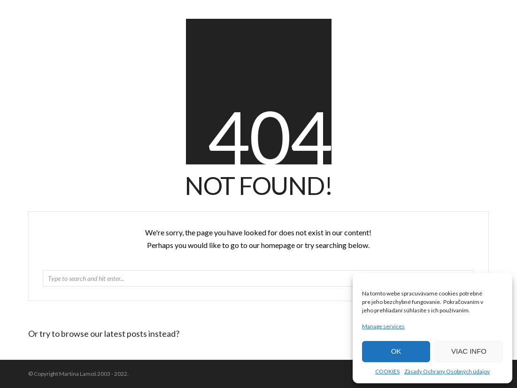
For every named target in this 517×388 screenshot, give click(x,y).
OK (396, 351)
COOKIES (387, 371)
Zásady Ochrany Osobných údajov (447, 371)
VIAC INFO (468, 351)
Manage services (383, 326)
